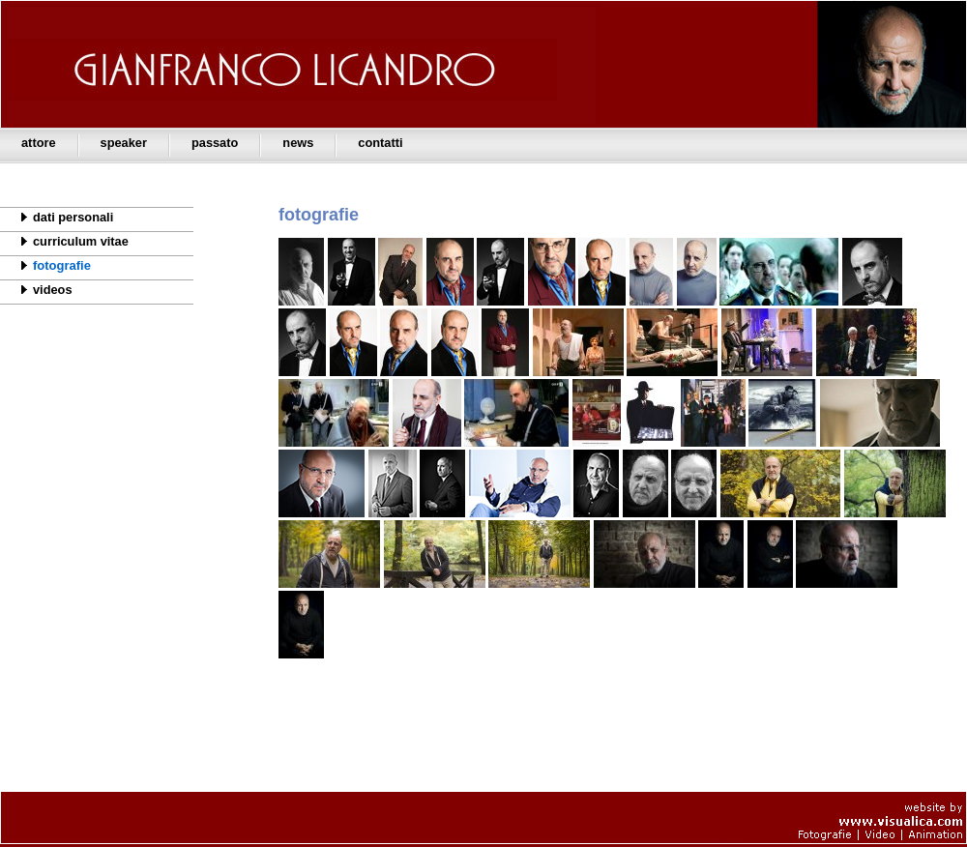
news (297, 142)
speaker (124, 142)
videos (36, 289)
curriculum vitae (64, 240)
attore (38, 142)
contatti (380, 142)
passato (214, 142)
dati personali (56, 216)
